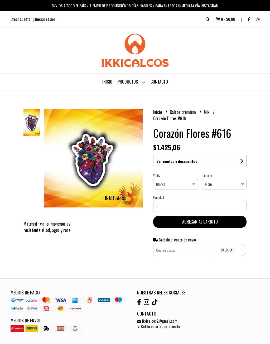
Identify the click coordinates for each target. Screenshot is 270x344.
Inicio (107, 82)
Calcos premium (183, 112)
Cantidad (158, 197)
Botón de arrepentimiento (158, 326)
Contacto (159, 82)
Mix (207, 112)
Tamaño (207, 175)
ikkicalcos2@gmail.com (157, 321)
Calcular (227, 250)
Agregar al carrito (200, 222)
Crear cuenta (21, 19)
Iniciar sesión (45, 19)
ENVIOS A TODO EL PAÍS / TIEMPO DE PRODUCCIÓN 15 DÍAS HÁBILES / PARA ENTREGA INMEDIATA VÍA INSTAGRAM (135, 5)
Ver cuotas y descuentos (177, 161)
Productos (131, 82)
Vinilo (156, 175)
